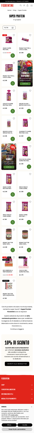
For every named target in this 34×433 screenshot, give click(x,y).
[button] (31, 406)
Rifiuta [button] (9, 425)
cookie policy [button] (14, 415)
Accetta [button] (24, 425)
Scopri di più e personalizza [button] (17, 429)
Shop (14, 10)
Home (9, 10)
